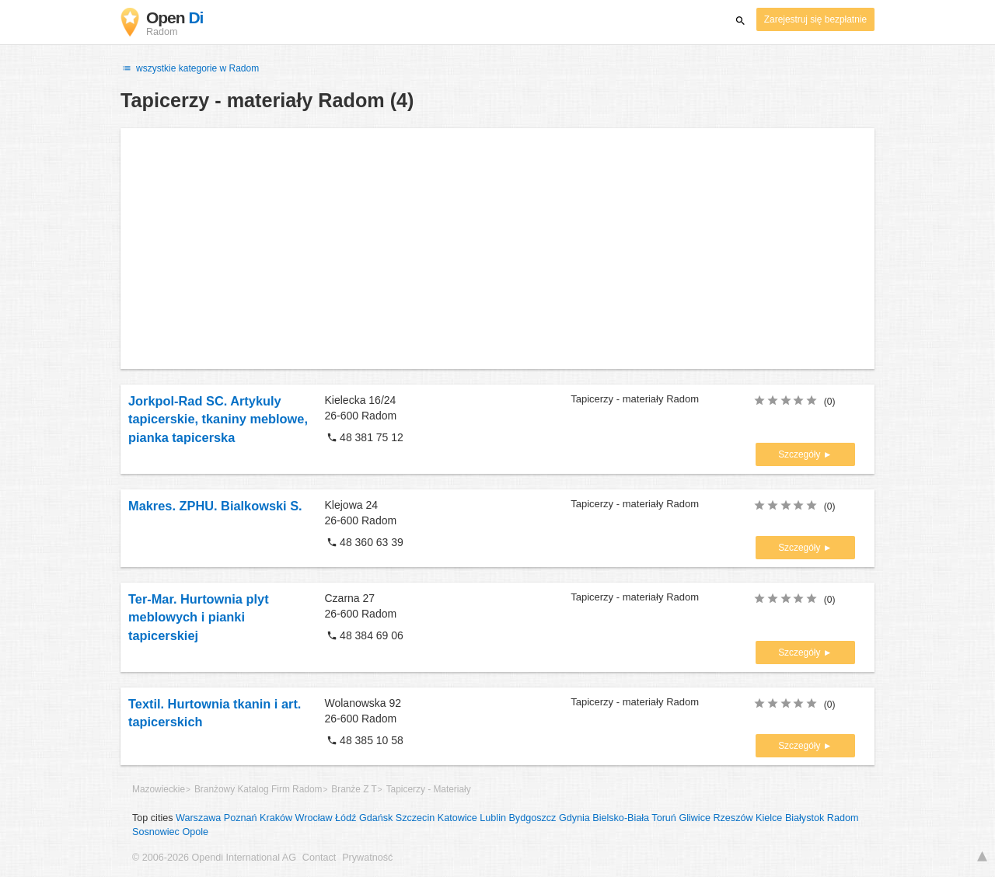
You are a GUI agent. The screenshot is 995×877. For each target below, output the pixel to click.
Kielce (769, 818)
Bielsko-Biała (620, 818)
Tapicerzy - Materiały (428, 789)
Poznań (240, 818)
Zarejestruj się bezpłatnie (815, 19)
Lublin (493, 818)
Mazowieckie (158, 789)
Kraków (276, 818)
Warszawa (198, 818)
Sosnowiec (156, 832)
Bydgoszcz (532, 818)
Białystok (804, 818)
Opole (195, 832)
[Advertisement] (497, 248)
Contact (319, 857)
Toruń (663, 818)
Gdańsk (376, 818)
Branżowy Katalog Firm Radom (258, 789)
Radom (843, 818)
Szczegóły (800, 454)
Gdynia (574, 818)
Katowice (457, 818)
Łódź (345, 818)
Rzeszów (732, 818)
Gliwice (694, 818)
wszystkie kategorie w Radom (189, 68)
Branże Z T (354, 789)
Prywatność (367, 857)
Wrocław (314, 818)
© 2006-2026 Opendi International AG (214, 857)
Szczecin (415, 818)
